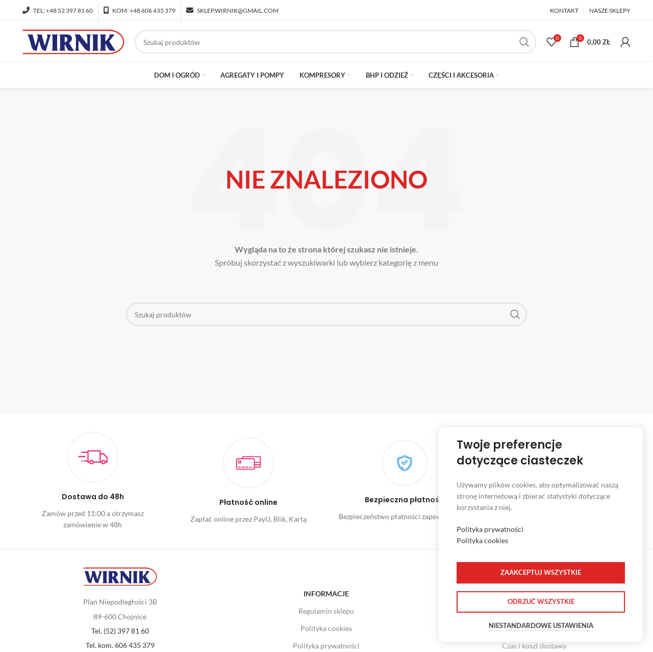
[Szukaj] (335, 42)
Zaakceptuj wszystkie (540, 572)
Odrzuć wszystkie (541, 601)
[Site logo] (73, 41)
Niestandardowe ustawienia (541, 626)
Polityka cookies (326, 628)
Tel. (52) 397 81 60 (120, 630)
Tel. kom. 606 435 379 (120, 645)
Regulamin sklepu (326, 611)
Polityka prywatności (490, 529)
